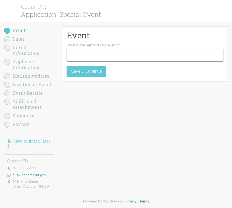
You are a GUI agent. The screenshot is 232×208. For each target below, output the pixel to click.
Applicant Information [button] (21, 64)
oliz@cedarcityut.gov (29, 175)
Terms (144, 201)
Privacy (130, 201)
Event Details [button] (23, 93)
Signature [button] (19, 116)
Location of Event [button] (28, 85)
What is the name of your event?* (93, 45)
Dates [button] (14, 39)
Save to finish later (28, 143)
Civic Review (112, 201)
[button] (8, 146)
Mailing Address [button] (26, 76)
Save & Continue (86, 71)
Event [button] (15, 30)
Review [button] (16, 124)
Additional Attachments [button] (23, 104)
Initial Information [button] (21, 50)
